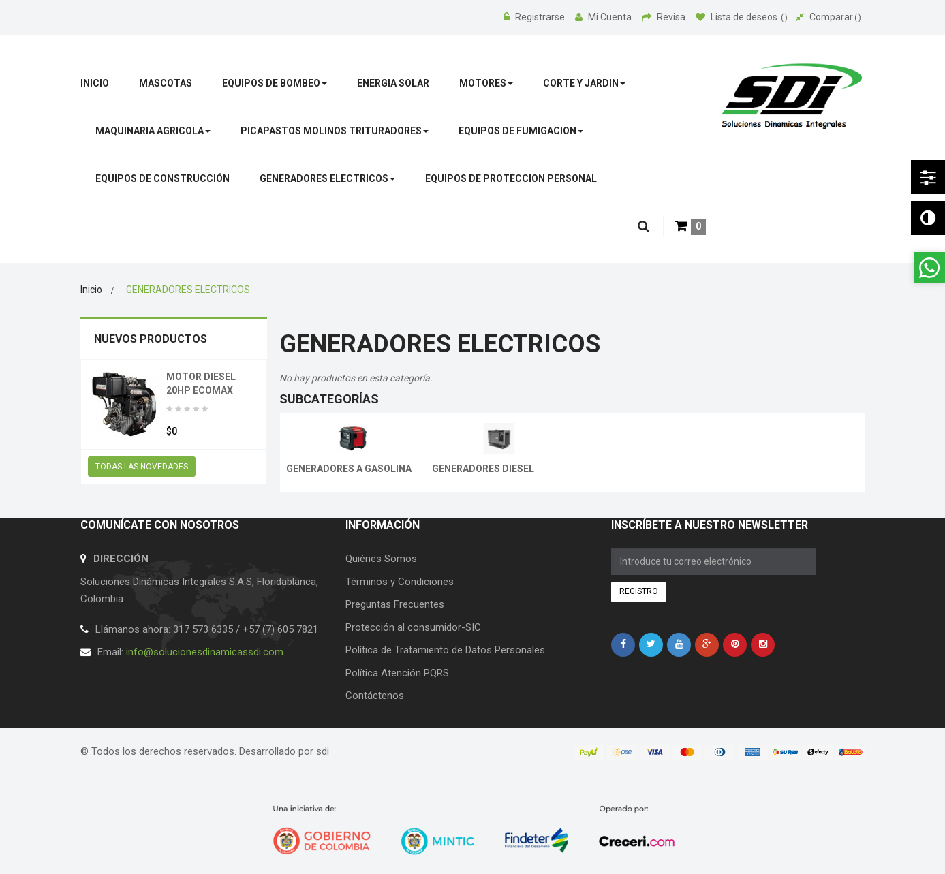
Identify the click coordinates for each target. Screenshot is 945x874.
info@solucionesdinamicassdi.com (204, 652)
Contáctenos (374, 695)
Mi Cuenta (604, 17)
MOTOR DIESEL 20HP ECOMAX (201, 383)
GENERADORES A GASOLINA (349, 468)
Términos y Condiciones (399, 582)
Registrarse (535, 17)
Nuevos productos (150, 338)
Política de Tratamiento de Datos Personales (445, 650)
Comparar (828, 17)
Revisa (664, 17)
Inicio (91, 289)
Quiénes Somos (381, 558)
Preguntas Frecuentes (394, 604)
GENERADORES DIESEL (483, 468)
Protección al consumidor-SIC (413, 627)
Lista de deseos (742, 17)
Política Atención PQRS (397, 673)
